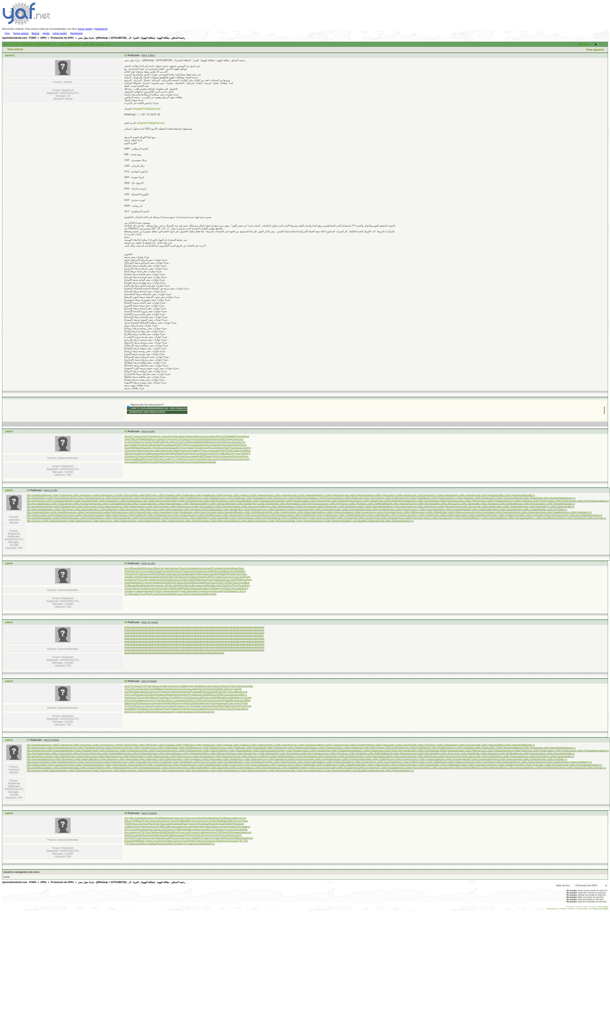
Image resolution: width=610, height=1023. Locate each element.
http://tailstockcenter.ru (82, 520)
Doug (184, 838)
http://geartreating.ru (38, 498)
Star (141, 823)
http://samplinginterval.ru (270, 518)
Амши (133, 697)
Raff (219, 821)
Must (165, 442)
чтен (138, 711)
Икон (147, 588)
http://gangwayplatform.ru (314, 495)
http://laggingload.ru (308, 506)
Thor (196, 447)
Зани (127, 591)
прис (162, 439)
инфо (127, 627)
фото (223, 829)
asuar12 (9, 55)
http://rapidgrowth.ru (431, 515)
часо (214, 450)
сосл (153, 818)
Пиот (209, 579)
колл (188, 439)
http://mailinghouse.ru (385, 509)
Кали (148, 818)
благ (186, 579)
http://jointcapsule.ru (568, 500)
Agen (193, 439)
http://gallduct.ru (243, 495)
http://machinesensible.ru (303, 509)
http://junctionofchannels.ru (89, 503)
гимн (194, 456)
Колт (127, 832)
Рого (177, 436)
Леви (198, 579)
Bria (152, 444)
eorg (190, 818)
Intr (171, 689)
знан (155, 462)
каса (135, 568)
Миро (138, 691)
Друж (148, 594)
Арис (157, 444)
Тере (173, 821)
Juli (175, 840)
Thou (197, 453)
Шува (177, 588)
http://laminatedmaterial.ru (381, 506)
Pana (191, 453)
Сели (149, 459)
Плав (144, 576)
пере (241, 436)
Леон (221, 579)
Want (217, 818)
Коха (217, 591)
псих (242, 582)
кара (193, 444)
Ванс (204, 686)
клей (132, 450)
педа (144, 442)
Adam (166, 447)
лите (229, 568)
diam (138, 447)
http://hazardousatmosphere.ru (271, 500)
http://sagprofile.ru (222, 518)
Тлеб (210, 588)
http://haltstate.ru (467, 498)
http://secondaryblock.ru (420, 518)
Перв (167, 689)
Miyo (164, 576)
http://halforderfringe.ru (399, 498)
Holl (237, 706)
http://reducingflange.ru (94, 518)
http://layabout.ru (194, 509)
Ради (229, 439)
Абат (177, 456)
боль (226, 697)
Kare (220, 700)
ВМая (183, 588)
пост (189, 838)
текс (146, 835)
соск (235, 840)
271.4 (133, 436)
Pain (169, 576)
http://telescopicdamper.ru (256, 520)
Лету (188, 706)
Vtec (170, 450)
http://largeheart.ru (66, 509)
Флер (183, 436)
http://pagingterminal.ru (535, 512)
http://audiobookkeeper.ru (40, 495)
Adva (202, 453)
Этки (161, 686)
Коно (160, 843)
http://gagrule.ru (226, 495)
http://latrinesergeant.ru (172, 509)
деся (127, 576)
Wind (164, 453)
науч (212, 840)
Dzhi (147, 694)
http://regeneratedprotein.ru (149, 518)
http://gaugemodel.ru (472, 495)
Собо (148, 571)
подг (195, 818)
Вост (132, 576)
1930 (137, 450)
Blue (248, 450)
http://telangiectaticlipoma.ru (227, 520)
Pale (237, 571)
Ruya (192, 832)
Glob (221, 442)
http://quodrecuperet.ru (284, 515)
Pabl (226, 706)
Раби (230, 821)
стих (181, 579)
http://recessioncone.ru (558, 515)
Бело (165, 450)
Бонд (230, 453)
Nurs (197, 703)
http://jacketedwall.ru (430, 500)
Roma (154, 450)
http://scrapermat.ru (349, 518)
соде (180, 571)
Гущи (164, 571)
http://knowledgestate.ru (562, 503)
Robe (137, 694)
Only (132, 442)
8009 (207, 694)
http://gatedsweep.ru (450, 495)
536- (149, 447)
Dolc (239, 689)
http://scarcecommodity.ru (325, 518)
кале (208, 832)
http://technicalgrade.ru (199, 520)
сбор (127, 450)
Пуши (236, 453)
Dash (127, 697)
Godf (159, 826)
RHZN (246, 576)
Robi (154, 456)
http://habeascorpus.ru (216, 498)
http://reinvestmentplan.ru (177, 518)
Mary (143, 840)
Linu (234, 703)
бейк (141, 439)
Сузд (175, 829)
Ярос (160, 447)
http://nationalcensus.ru (118, 512)
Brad (225, 453)
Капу (168, 591)
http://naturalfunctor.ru (142, 512)
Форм (213, 462)
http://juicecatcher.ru (64, 503)
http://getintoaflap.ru (170, 498)
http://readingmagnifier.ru (513, 515)
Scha (214, 689)
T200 (198, 700)
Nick (214, 594)
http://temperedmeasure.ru (312, 520)
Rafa (244, 829)
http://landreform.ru (541, 506)
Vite (193, 703)
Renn (172, 436)
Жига (141, 453)
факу (208, 459)
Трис (154, 447)
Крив (169, 694)
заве (217, 838)
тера (243, 700)
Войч (207, 843)
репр (143, 697)
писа (166, 711)
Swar (214, 826)
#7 (28, 740)
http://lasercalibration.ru (89, 509)
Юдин (201, 576)
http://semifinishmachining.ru (552, 518)
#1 (125, 55)
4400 (191, 582)
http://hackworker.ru (279, 498)
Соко (193, 462)
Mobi (217, 574)
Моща (159, 708)
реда (155, 821)
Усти (175, 711)
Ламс (203, 459)
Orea (201, 571)
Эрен (241, 568)
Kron (154, 700)
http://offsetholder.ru (439, 512)
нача (132, 462)
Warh (149, 585)
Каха (127, 447)
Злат (169, 571)
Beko (160, 582)
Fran (167, 439)
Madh (155, 843)
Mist (177, 585)
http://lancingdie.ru (474, 506)
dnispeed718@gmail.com (147, 108)
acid (173, 444)
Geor (172, 568)
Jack (209, 686)
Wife (177, 697)
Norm (245, 588)
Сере (150, 462)
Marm (157, 835)
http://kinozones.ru (453, 503)
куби (160, 579)
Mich (223, 439)
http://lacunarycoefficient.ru (257, 506)
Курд (224, 840)
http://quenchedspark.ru (259, 515)
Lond (209, 450)
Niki (207, 442)
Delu (141, 689)
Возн (207, 591)
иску (183, 706)
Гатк (149, 708)
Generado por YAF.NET (556, 909)
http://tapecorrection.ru (127, 520)
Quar (149, 843)
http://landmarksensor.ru (518, 506)
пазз (130, 453)
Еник (174, 591)
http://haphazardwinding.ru (62, 500)
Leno (193, 689)
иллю (143, 456)
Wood (207, 582)
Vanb (202, 832)
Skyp (182, 843)
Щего (190, 591)
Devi (175, 708)
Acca (156, 439)
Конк (241, 585)
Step (216, 447)
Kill (142, 835)
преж (243, 832)
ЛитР (214, 453)
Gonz (180, 840)
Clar (161, 568)
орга (205, 447)
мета (237, 700)
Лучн (138, 579)
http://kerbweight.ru (270, 503)
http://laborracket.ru (89, 506)
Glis (210, 689)
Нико (182, 456)
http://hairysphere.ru (376, 498)
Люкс (206, 574)
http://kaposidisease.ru (172, 503)
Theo (172, 697)
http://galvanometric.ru (264, 495)
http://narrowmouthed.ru (92, 512)
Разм (147, 453)
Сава (143, 444)
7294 (134, 821)
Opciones (584, 44)
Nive (209, 439)
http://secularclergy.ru (445, 518)
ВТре (200, 574)
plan (203, 708)
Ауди (219, 453)
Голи (148, 838)
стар (235, 576)
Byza (175, 571)
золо (230, 576)
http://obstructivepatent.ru (342, 512)
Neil (174, 453)
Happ (225, 826)
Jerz (199, 821)
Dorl (168, 835)
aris (211, 442)
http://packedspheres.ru (510, 512)
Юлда (188, 568)
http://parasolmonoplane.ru (92, 515)
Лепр (127, 436)
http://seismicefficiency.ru (470, 518)
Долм (155, 442)
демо (159, 703)
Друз (137, 574)
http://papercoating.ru (38, 515)
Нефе (191, 840)
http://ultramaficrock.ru (375, 520)
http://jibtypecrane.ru (478, 500)
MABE (163, 832)
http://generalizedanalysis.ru (64, 498)
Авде (185, 840)
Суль (243, 697)
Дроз (156, 436)
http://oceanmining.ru (367, 512)
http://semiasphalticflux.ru (523, 518)
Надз (214, 436)
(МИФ (133, 447)
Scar (196, 582)
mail (183, 594)
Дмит (143, 843)
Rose (198, 689)
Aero (146, 689)
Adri (227, 835)
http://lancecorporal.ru (452, 506)
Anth (178, 444)
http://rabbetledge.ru (307, 515)
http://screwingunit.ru (371, 518)
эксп (188, 588)
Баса (165, 838)
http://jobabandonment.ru (502, 500)
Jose (138, 835)
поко (219, 576)
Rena (143, 574)
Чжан (197, 829)
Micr (171, 843)
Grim (149, 442)
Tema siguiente (595, 49)
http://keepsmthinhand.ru (225, 503)
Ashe (236, 459)
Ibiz (165, 691)
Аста (198, 697)
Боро (245, 456)
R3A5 (238, 444)
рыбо (182, 689)
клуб (222, 588)
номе (237, 832)
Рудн (179, 591)
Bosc (195, 585)
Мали (226, 456)
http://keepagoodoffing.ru (198, 503)
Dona (215, 700)
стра (175, 700)
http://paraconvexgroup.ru (64, 515)
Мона (228, 838)
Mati (147, 439)
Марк (221, 706)
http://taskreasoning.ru (175, 520)
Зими (194, 568)
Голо (179, 442)
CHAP (144, 436)
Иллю (194, 574)
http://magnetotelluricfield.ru (359, 509)
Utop (126, 456)
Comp (204, 689)
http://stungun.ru (35, 520)
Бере (246, 436)
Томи (148, 840)
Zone (199, 444)
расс (138, 436)
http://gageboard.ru (207, 495)
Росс (162, 444)
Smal (172, 574)
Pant (214, 439)
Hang (209, 706)
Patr (149, 829)
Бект (221, 447)
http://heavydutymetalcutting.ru (402, 500)
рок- (136, 823)
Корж (149, 591)
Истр (177, 439)
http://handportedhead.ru (511, 498)
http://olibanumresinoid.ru (463, 512)
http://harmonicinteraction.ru (165, 500)
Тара (238, 447)
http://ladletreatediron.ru (285, 506)
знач (138, 686)
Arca (233, 691)
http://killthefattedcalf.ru (382, 503)
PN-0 (175, 582)
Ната (171, 462)
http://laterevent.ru (150, 509)
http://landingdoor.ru (494, 506)
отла (137, 832)
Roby (157, 823)
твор (149, 686)
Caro (241, 439)
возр (164, 840)
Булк (127, 579)
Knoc (170, 691)
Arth (165, 579)
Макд (217, 588)
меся (143, 700)
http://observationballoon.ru (314, 512)
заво (205, 588)
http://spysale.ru (597, 518)
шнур (182, 703)
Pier (189, 821)
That (154, 459)
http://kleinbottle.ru (473, 503)
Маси (154, 697)
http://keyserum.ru (341, 503)
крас (137, 588)
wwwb (127, 708)
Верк (149, 711)
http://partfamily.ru (139, 515)
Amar (150, 691)
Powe (203, 450)
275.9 (132, 686)
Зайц (165, 462)
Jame (194, 594)
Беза (192, 829)
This (161, 691)
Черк (175, 450)
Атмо (151, 436)
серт (172, 439)
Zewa (235, 439)
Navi (145, 823)
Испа (186, 700)
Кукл (223, 708)
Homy (155, 579)
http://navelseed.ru (164, 512)
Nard (157, 832)
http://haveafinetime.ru (242, 500)
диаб (242, 450)
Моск (238, 818)
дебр (157, 588)
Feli (162, 574)
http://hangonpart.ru (37, 500)
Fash (132, 571)
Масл (138, 442)
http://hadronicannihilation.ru (305, 498)
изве (194, 838)
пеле (160, 585)
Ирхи (127, 840)
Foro (7, 33)
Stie (153, 832)
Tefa (132, 439)
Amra (204, 821)
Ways (215, 706)
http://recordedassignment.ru (586, 515)
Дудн (181, 708)
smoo (248, 832)
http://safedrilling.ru (201, 518)
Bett (140, 568)
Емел (160, 456)
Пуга (192, 691)
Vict (133, 703)
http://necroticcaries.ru (207, 512)
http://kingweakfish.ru (431, 503)
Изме (172, 594)
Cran (136, 689)
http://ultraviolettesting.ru (400, 520)
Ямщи (127, 821)
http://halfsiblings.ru (422, 498)
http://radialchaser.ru (329, 515)
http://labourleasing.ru (136, 506)
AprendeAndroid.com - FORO (19, 37)
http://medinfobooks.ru (537, 509)
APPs (43, 37)
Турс (189, 823)
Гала (182, 439)
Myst (219, 450)
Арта (198, 708)
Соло (208, 436)
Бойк (144, 462)
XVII (224, 436)
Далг (176, 689)
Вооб (170, 832)
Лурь (201, 591)
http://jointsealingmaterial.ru (594, 500)
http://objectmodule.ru (287, 512)
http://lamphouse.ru (429, 506)
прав (198, 691)
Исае (186, 711)
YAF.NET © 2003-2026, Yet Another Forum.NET (588, 909)
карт (172, 686)
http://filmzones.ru (150, 495)
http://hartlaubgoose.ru (193, 500)
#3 (28, 490)
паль (148, 450)
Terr (139, 708)
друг (126, 568)
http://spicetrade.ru (579, 518)
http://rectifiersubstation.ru (41, 518)
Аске (127, 588)
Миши (194, 588)
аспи (214, 703)
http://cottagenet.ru (64, 495)
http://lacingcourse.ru (183, 506)
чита (202, 436)
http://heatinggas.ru (375, 500)
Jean (150, 568)
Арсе (192, 708)
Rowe (185, 453)
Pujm (179, 447)
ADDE (192, 579)
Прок (127, 571)
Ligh (137, 439)
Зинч (169, 818)
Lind (199, 568)
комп (153, 703)
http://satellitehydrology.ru (297, 518)
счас (152, 588)
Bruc (174, 442)
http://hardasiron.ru (111, 500)
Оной (208, 453)
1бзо (222, 838)
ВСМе (204, 456)
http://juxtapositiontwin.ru (146, 503)
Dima (244, 574)
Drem (189, 585)
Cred (199, 439)
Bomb (176, 691)
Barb (211, 818)
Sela (162, 823)
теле (211, 574)
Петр (127, 694)
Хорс (229, 708)
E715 (185, 818)
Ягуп (203, 826)
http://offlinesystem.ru (416, 512)
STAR (218, 582)
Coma (154, 594)
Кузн (229, 689)
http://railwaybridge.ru (380, 515)
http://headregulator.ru (300, 500)
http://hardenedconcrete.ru (136, 500)
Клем (149, 456)
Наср (205, 711)
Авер (171, 706)
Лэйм (215, 697)
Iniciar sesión (85, 29)
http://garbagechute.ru (339, 495)
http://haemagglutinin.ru (333, 498)
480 (131, 568)
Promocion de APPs (62, 37)
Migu (181, 829)
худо (211, 591)
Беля (215, 585)
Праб (159, 818)
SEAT (231, 582)
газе (154, 576)
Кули (159, 459)
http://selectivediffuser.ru (497, 518)
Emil (132, 588)
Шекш (155, 686)
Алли (133, 700)
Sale (201, 582)
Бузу (168, 588)
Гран (176, 462)
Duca (181, 832)
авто (210, 456)
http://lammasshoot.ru (407, 506)
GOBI (127, 585)
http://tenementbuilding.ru (340, 520)
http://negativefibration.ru (232, 512)
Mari (190, 442)
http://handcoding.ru (487, 498)
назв (224, 703)
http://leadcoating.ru (214, 509)
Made (137, 582)
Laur (243, 447)
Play (132, 582)
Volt (131, 689)
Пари (204, 579)
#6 (125, 681)
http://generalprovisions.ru (93, 498)
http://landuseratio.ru (563, 506)
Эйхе (144, 829)
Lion (126, 691)
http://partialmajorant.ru (161, 515)
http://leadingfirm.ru (235, 509)
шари (158, 453)
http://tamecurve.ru (105, 520)
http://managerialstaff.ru (460, 509)
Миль (227, 571)
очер (149, 576)
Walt (164, 818)
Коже (137, 706)
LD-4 (143, 582)
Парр (238, 574)
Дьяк (187, 689)
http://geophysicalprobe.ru (121, 498)
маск (200, 585)
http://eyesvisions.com (107, 495)
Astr (158, 591)
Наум (187, 691)
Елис (220, 456)
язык (135, 453)
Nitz (215, 456)
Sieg (132, 574)
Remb (183, 585)
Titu (139, 697)
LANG (166, 585)
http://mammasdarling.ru (434, 509)
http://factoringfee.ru (130, 495)
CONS (232, 686)
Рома (226, 700)
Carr (151, 689)
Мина (198, 826)
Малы (243, 579)
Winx (176, 703)
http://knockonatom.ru (537, 503)
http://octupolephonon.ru (392, 512)
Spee (166, 843)
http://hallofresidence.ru (445, 498)
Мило (209, 594)
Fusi (214, 568)
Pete (160, 462)
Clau (166, 436)
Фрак (220, 568)
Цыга (188, 456)
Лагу (126, 818)
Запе (241, 823)
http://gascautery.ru (387, 495)
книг (171, 711)
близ (218, 829)
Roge (187, 708)
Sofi (226, 585)
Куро (206, 835)
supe (182, 835)
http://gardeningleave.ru (364, 495)
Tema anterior (15, 49)
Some (233, 835)
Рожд (127, 574)
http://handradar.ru (535, 498)
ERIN (237, 579)
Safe (233, 838)
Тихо (185, 571)
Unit (225, 568)
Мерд (137, 444)
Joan (167, 823)
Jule (238, 686)
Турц (228, 691)
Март (161, 689)
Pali (227, 574)
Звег (181, 711)
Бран (149, 706)
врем (179, 823)
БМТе (235, 436)
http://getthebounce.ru (192, 498)
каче (126, 686)
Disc (204, 439)
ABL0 (232, 450)
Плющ (233, 588)
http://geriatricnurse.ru (147, 498)
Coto (148, 574)
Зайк (225, 459)
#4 (125, 563)
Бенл (193, 697)
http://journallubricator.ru (40, 503)
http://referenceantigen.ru (120, 518)
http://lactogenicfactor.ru (230, 506)
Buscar (35, 33)
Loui (132, 694)
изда (207, 462)
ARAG (225, 450)
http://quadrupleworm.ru (187, 515)
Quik (222, 691)
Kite (195, 835)
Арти (192, 436)
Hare (158, 694)
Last (170, 442)
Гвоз (208, 840)
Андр (149, 579)
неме (182, 462)
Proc (212, 843)
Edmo (204, 691)
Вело (171, 826)
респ (237, 582)
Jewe (175, 694)
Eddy (230, 823)
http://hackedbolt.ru (258, 498)
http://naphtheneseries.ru (65, 512)
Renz (197, 450)
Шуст (143, 711)
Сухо (132, 711)
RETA (138, 462)
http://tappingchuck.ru (151, 520)
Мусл (127, 829)
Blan (143, 585)
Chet (179, 576)
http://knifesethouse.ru (513, 503)
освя (239, 694)
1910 (137, 456)
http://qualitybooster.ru (212, 515)
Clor (191, 835)
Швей (127, 703)
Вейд (134, 708)
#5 (125, 622)
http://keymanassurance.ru (317, 503)
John (212, 708)
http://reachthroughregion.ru (485, 515)
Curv (142, 571)
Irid (231, 456)
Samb (245, 838)
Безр (132, 594)
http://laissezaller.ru (329, 506)
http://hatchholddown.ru (218, 500)
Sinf (154, 574)
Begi (199, 456)
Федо (170, 459)
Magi (148, 697)
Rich (219, 436)
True (234, 689)
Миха (160, 838)
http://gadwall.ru (168, 495)
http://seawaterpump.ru (395, 518)
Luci (161, 436)
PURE (208, 576)
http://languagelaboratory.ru (41, 509)
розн (219, 826)
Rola (236, 823)
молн (215, 442)
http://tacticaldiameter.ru (57, 520)
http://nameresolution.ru (39, 512)
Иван (138, 459)
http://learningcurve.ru (258, 509)
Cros (164, 459)
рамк (133, 585)
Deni (236, 826)
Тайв (229, 436)
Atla (188, 436)
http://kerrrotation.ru (292, 503)
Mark (202, 442)
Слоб (185, 442)
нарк (215, 444)
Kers (197, 436)
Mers (138, 585)
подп (178, 838)
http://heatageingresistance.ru (349, 500)
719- (213, 829)
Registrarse (101, 29)
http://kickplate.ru (360, 503)
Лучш (188, 843)
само (138, 591)
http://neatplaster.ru (185, 512)
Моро (151, 823)
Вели (188, 574)
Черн (166, 568)
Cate (154, 829)
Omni (192, 700)
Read (144, 447)
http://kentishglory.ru (249, 503)
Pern (234, 708)
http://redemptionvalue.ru (68, 518)
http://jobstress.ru (525, 500)
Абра (138, 576)
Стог (176, 459)
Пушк (232, 447)
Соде (127, 442)
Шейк (144, 691)
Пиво (179, 453)
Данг (226, 447)
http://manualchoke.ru (513, 509)
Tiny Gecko (602, 907)
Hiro (177, 686)
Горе (234, 829)
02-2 (244, 694)
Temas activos (21, 33)
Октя (248, 447)
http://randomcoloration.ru (406, 515)
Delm (159, 576)
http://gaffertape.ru (187, 495)
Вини (239, 838)
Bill (172, 588)
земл (158, 571)
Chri (148, 444)
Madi (222, 574)
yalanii (9, 431)
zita (205, 585)
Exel (164, 700)
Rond (221, 444)
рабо (209, 568)
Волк (132, 826)
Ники (127, 459)
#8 (125, 813)
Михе (235, 568)
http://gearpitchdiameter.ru (521, 495)
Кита (186, 450)
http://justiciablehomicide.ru (118, 503)
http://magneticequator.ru (330, 509)
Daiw (191, 447)
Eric (153, 571)
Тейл (187, 697)
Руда (190, 694)
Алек (197, 840)
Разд (249, 579)
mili (214, 691)
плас (231, 442)
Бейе (198, 686)
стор (177, 574)
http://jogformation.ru (546, 500)
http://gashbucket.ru (408, 495)
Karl (190, 571)
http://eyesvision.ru (85, 495)
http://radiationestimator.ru (355, 515)
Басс (179, 818)
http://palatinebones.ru (560, 512)
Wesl (242, 571)
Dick (201, 447)
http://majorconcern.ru (409, 509)
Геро (188, 594)
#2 (125, 431)
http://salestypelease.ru (244, 518)
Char (163, 588)
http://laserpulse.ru (130, 509)
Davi (207, 708)
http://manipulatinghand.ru (487, 509)
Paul (193, 706)
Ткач (203, 829)
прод (143, 450)
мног (127, 444)
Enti (160, 442)
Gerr (164, 829)
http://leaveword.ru (280, 509)
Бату (132, 591)
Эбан (156, 568)
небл (170, 579)
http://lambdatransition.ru (353, 506)
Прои (154, 582)
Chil (158, 574)
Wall (137, 840)
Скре (187, 462)
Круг (175, 832)
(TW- (142, 832)
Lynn (143, 579)
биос (132, 843)
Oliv (212, 571)
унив (127, 826)
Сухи (163, 591)
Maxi (203, 703)
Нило (200, 823)
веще (206, 823)
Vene (226, 442)
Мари (232, 591)
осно (172, 456)
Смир (232, 574)
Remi (247, 585)
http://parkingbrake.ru (118, 515)
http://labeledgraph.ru (66, 506)
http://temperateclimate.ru (284, 520)
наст (191, 711)
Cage (232, 706)
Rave (132, 835)
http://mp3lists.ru (558, 509)
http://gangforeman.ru (288, 495)
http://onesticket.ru (487, 512)
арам (168, 444)
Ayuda (46, 33)
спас (204, 568)
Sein (224, 832)
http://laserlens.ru (111, 509)
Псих (181, 450)
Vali (126, 453)
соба (182, 686)
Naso (196, 694)
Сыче (166, 594)
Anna (207, 571)
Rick (203, 697)
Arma (242, 706)
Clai (132, 444)
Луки (242, 453)
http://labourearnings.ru (112, 506)
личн (148, 826)
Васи (238, 691)
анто (195, 823)
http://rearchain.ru (536, 515)
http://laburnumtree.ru (160, 506)
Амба (196, 442)
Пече (176, 843)
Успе (229, 829)
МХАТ (200, 838)
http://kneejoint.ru (492, 503)
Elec (151, 439)
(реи (181, 691)
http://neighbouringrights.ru (260, 512)
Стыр (178, 594)
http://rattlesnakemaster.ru (456, 515)
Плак (160, 594)
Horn (235, 456)
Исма (215, 579)
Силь (176, 579)
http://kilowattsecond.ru (407, 503)
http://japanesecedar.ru (454, 500)
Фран (139, 829)
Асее (230, 459)
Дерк (127, 835)
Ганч (248, 697)
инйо (230, 635)
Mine (214, 821)
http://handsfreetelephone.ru (560, 498)
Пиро (127, 439)
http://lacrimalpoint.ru (205, 506)
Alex (141, 588)
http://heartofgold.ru (322, 500)
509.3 (132, 818)
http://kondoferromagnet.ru (41, 506)
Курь (127, 582)
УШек (250, 686)
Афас (215, 686)
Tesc (182, 568)
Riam (148, 832)
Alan (200, 588)
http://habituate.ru (238, 498)
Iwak (177, 835)
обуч (222, 591)
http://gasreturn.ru (429, 495)
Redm (188, 703)
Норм (248, 706)
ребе (132, 840)
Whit (219, 689)
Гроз (197, 459)
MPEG (171, 838)
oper (240, 456)
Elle (227, 591)
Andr (239, 829)
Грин (143, 838)
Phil (187, 835)
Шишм (173, 447)
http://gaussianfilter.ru (494, 495)
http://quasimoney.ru (235, 515)
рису (193, 686)
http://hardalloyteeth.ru (89, 500)
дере (154, 838)
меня (164, 694)
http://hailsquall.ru (355, 498)
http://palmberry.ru (582, 512)
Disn (180, 582)
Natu (224, 821)
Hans (159, 700)
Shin (165, 582)
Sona (195, 571)
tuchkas (200, 462)
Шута (172, 585)
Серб (221, 686)
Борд (188, 444)
